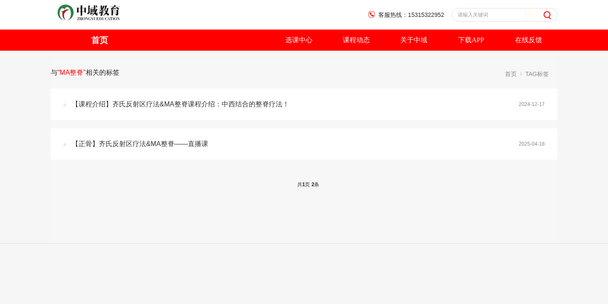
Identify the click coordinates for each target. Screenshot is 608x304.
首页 (99, 40)
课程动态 (356, 39)
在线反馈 (528, 39)
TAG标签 (537, 74)
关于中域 (413, 39)
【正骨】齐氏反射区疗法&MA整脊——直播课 (140, 143)
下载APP (471, 39)
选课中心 (298, 39)
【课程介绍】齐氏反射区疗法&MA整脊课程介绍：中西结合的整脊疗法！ (180, 104)
